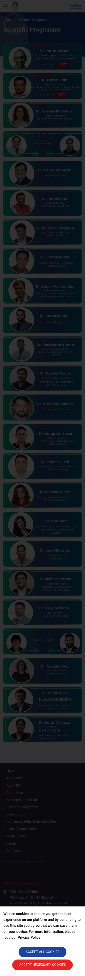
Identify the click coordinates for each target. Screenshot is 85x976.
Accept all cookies (42, 952)
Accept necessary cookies (42, 965)
